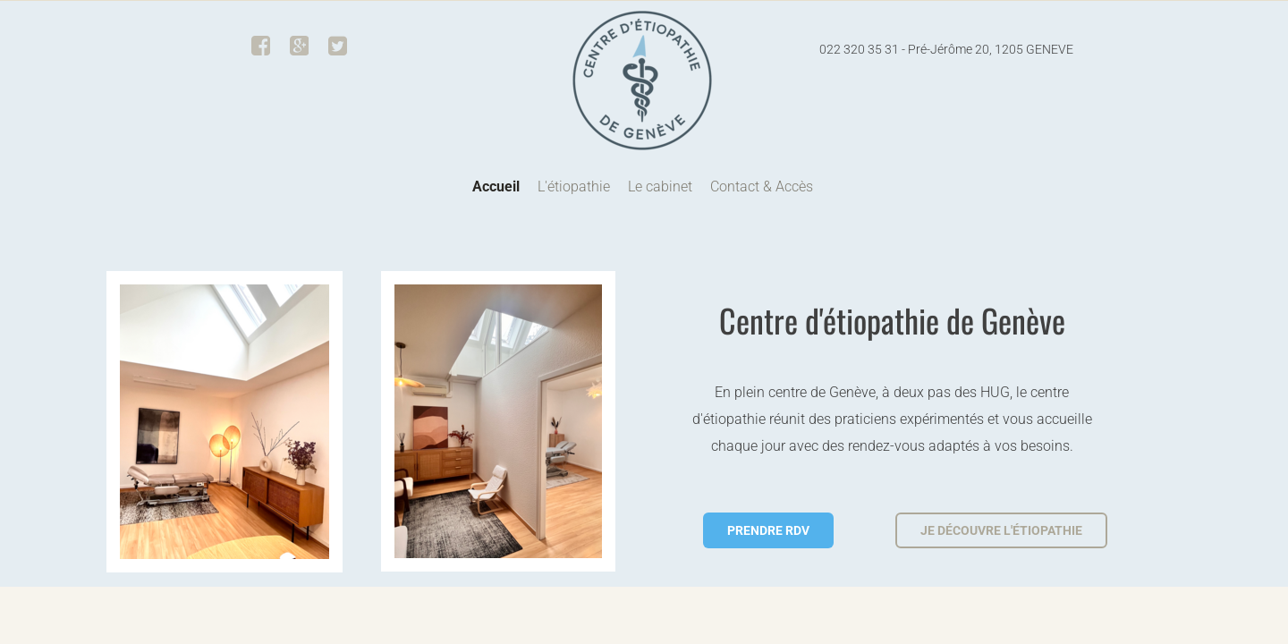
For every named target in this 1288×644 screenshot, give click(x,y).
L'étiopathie (574, 186)
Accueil (496, 186)
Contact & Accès (761, 186)
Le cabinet (660, 186)
